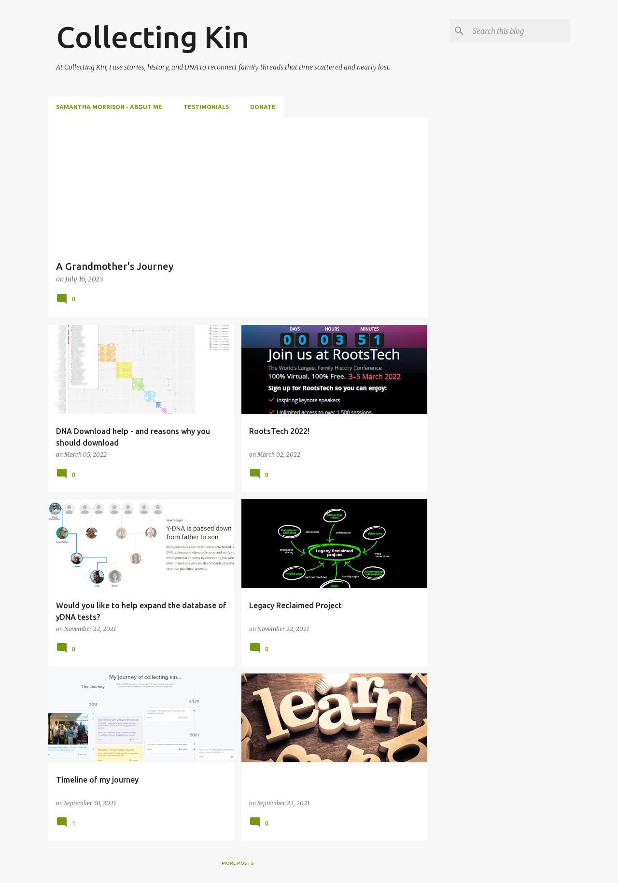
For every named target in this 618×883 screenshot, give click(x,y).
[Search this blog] (519, 30)
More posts (238, 863)
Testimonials (206, 107)
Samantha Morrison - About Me (109, 107)
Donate (263, 107)
